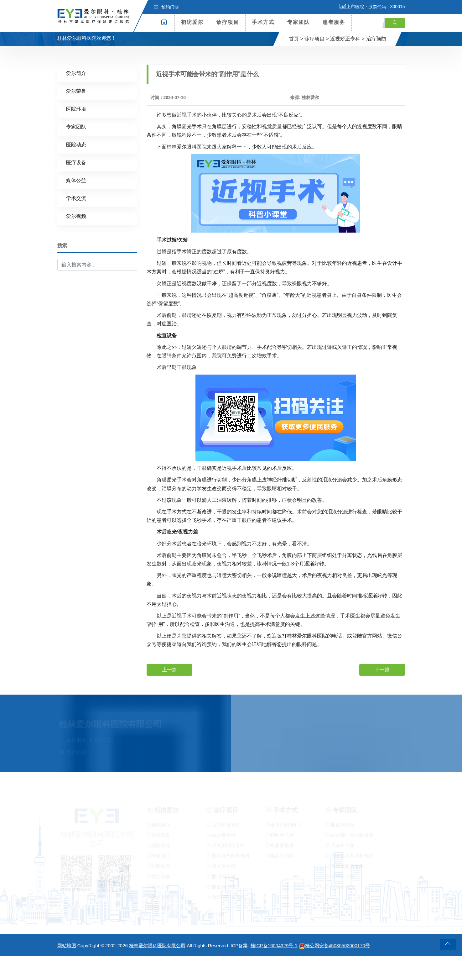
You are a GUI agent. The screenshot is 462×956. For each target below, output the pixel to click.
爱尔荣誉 (76, 90)
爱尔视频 (76, 215)
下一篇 (382, 669)
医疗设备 (76, 162)
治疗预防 (376, 38)
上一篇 (169, 669)
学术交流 (76, 198)
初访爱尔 (192, 22)
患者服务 (334, 22)
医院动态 (76, 144)
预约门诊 (166, 6)
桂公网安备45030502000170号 (334, 945)
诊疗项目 (227, 22)
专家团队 (298, 22)
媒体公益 (76, 180)
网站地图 (66, 945)
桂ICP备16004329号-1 (274, 945)
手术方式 (263, 22)
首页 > (296, 38)
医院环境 (76, 108)
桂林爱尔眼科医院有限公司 (157, 945)
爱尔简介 (76, 73)
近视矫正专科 (345, 38)
